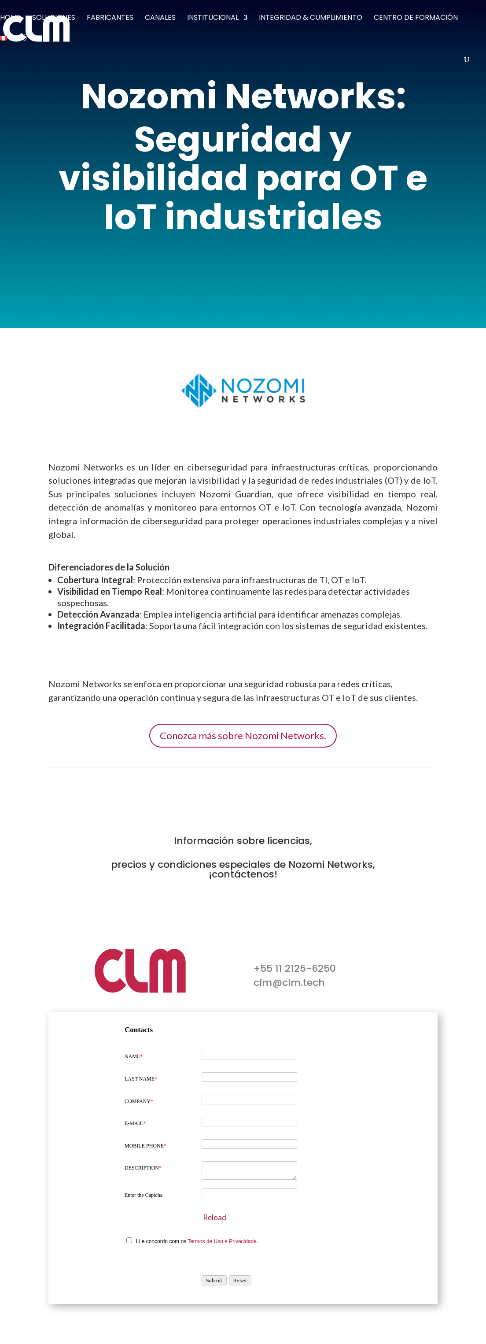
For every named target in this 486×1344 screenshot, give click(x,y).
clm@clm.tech (289, 982)
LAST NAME (141, 1079)
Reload (214, 1217)
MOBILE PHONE (145, 1146)
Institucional (213, 18)
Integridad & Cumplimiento (310, 18)
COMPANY (139, 1101)
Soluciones (53, 18)
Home (10, 18)
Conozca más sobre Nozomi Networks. (243, 735)
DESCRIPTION (143, 1168)
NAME (134, 1056)
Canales (160, 18)
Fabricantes (110, 18)
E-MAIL (135, 1123)
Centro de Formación (416, 18)
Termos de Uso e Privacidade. (223, 1241)
